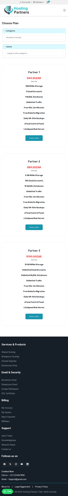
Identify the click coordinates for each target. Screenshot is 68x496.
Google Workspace (10, 389)
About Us (6, 487)
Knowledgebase (9, 440)
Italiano (38, 2)
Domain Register (9, 361)
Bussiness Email (9, 380)
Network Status (8, 445)
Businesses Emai (9, 365)
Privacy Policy (41, 487)
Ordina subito (34, 138)
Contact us (6, 449)
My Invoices (7, 408)
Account (25, 2)
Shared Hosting (8, 352)
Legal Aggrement (22, 487)
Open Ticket (7, 436)
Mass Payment (8, 417)
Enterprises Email (9, 384)
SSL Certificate (8, 393)
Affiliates (5, 421)
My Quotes (6, 412)
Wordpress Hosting (10, 356)
